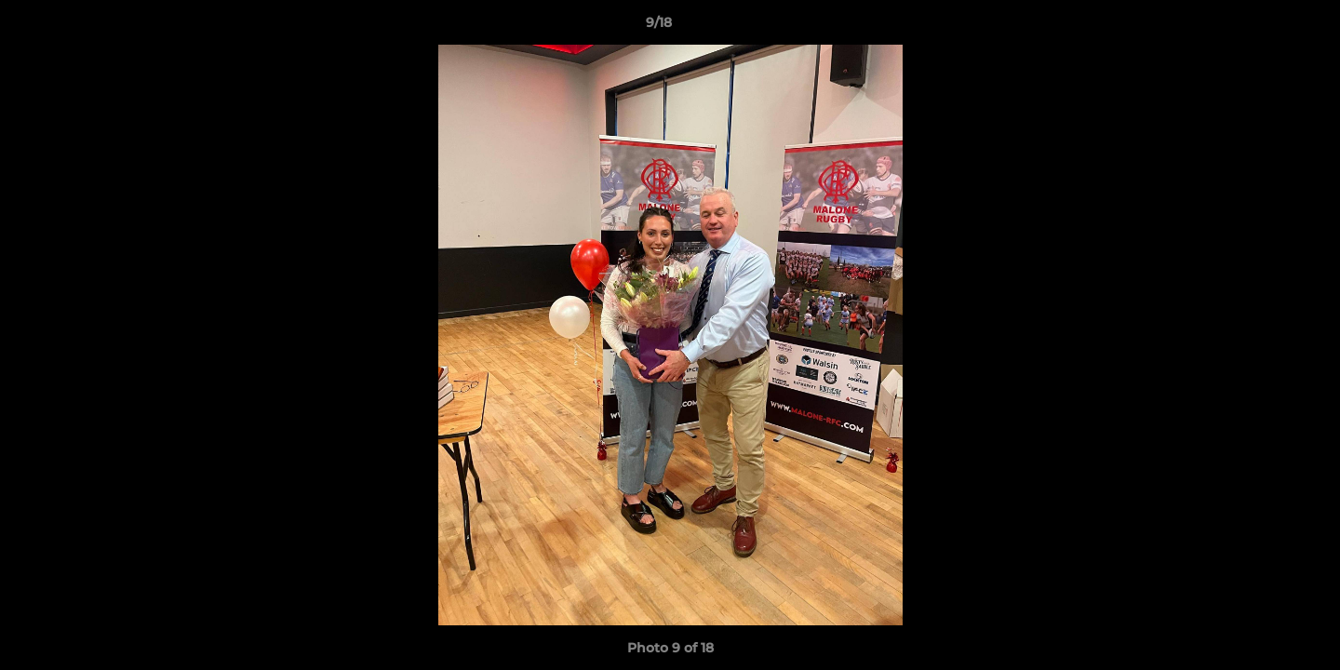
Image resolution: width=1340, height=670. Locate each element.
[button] (1262, 27)
